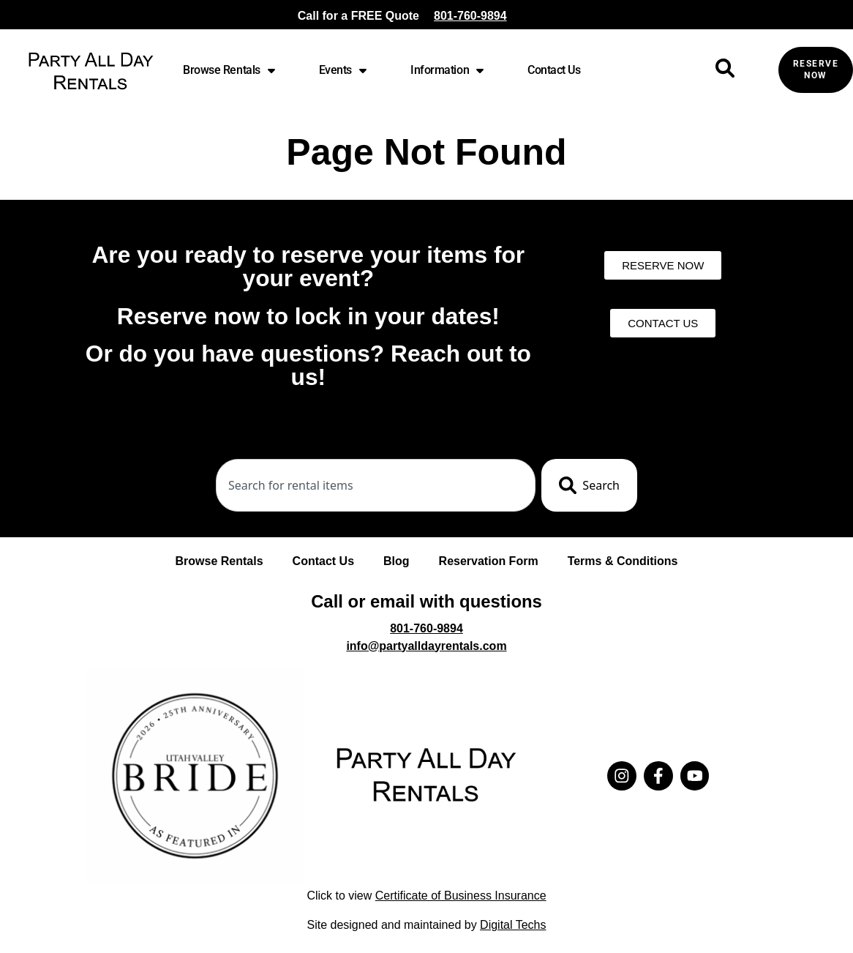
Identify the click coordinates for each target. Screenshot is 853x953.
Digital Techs (513, 925)
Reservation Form (488, 561)
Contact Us (554, 70)
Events (343, 70)
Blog (396, 561)
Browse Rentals (229, 70)
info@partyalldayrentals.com (426, 646)
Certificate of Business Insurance (460, 895)
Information (447, 70)
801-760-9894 (470, 16)
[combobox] (376, 485)
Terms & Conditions (623, 561)
